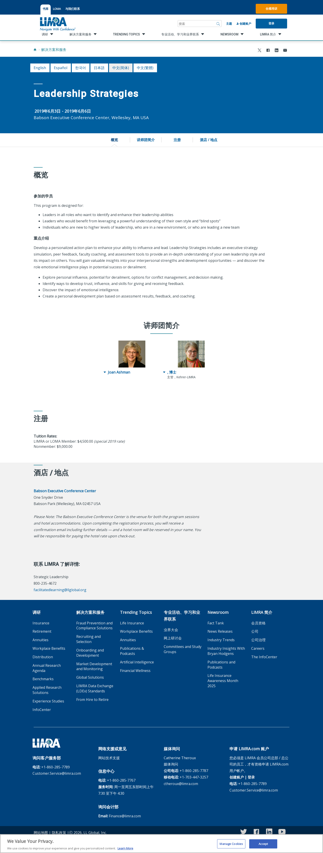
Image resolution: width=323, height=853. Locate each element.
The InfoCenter (264, 656)
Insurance (41, 623)
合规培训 (271, 9)
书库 (45, 9)
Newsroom (218, 612)
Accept (263, 846)
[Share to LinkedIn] (276, 51)
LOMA (57, 9)
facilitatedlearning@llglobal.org (60, 589)
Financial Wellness (135, 670)
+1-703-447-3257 (194, 777)
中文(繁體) (145, 67)
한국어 (80, 67)
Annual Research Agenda (47, 668)
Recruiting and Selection (88, 639)
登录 (271, 23)
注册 (177, 139)
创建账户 (243, 24)
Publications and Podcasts (221, 665)
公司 (254, 631)
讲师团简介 (146, 139)
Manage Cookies (231, 846)
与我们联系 (72, 9)
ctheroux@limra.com (181, 783)
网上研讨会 (173, 638)
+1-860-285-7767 (121, 780)
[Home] (35, 49)
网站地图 (41, 832)
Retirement (42, 631)
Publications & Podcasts (132, 651)
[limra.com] (57, 24)
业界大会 (171, 629)
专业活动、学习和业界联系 (182, 616)
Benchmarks (43, 678)
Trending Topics (136, 612)
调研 (37, 612)
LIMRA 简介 (261, 612)
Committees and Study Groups (182, 649)
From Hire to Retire (92, 699)
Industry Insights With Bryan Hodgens (226, 651)
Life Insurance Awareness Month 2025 (222, 680)
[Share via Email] (285, 51)
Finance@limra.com (125, 816)
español (60, 67)
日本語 (99, 67)
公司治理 (258, 639)
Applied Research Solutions (47, 690)
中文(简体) (120, 67)
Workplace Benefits (49, 648)
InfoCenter (42, 709)
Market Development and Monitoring (94, 666)
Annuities (40, 639)
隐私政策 (59, 832)
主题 (229, 24)
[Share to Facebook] (268, 51)
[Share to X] (259, 51)
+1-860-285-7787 (194, 770)
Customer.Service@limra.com (57, 773)
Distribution (43, 656)
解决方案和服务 (53, 49)
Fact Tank (215, 623)
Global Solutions (90, 677)
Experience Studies (48, 701)
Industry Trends (221, 639)
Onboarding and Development (90, 653)
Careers (257, 648)
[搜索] (218, 23)
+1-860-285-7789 (55, 767)
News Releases (220, 631)
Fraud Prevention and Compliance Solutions (94, 626)
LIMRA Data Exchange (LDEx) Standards (94, 688)
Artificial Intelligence (137, 662)
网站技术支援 (109, 757)
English (40, 67)
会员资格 (258, 623)
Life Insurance (132, 623)
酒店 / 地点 (208, 139)
